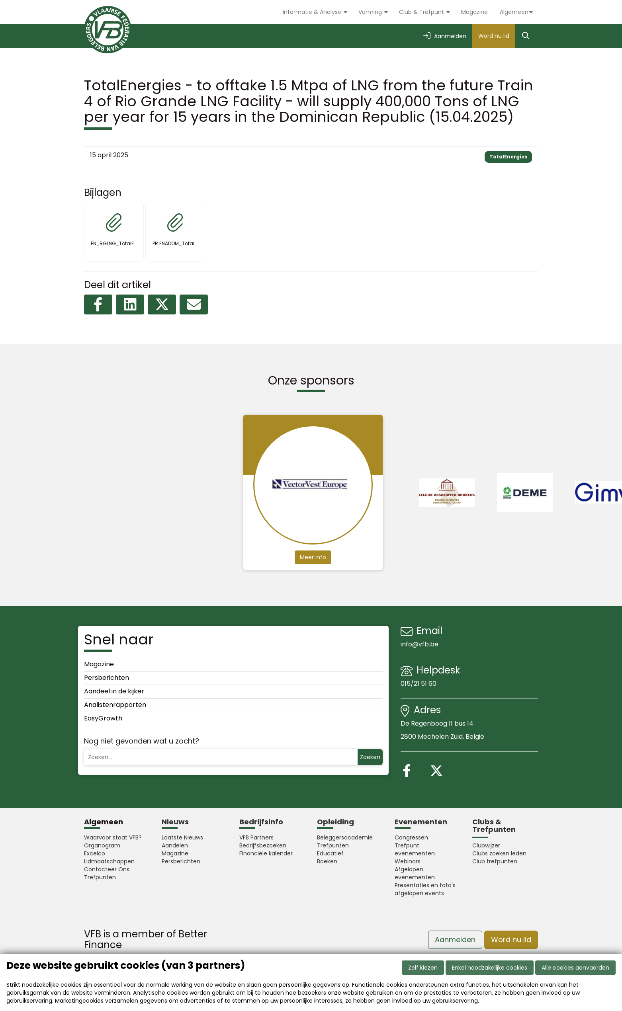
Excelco (94, 853)
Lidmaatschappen (109, 861)
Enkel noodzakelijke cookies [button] (489, 968)
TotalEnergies (508, 156)
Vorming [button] (370, 12)
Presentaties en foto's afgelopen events (425, 889)
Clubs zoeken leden (499, 853)
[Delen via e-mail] (194, 304)
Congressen (411, 837)
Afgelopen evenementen (415, 873)
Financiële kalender (266, 853)
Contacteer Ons (106, 869)
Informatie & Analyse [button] (313, 12)
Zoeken (370, 757)
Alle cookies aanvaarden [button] (575, 968)
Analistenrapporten (115, 704)
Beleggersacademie (345, 837)
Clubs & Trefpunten (494, 826)
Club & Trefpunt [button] (422, 12)
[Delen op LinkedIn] (130, 304)
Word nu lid (493, 36)
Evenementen (421, 822)
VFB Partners (256, 837)
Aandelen (175, 845)
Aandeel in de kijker (114, 691)
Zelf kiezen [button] (423, 968)
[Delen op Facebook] (98, 304)
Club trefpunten (494, 861)
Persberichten (106, 677)
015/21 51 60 (419, 683)
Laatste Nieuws (182, 837)
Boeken (327, 861)
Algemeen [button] (514, 12)
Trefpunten (100, 877)
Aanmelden (455, 940)
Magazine (474, 12)
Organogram (102, 845)
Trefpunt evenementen (415, 849)
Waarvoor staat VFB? (113, 837)
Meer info (313, 557)
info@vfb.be (419, 644)
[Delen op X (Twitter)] (162, 304)
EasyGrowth (103, 718)
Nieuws (175, 822)
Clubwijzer (486, 845)
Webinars (408, 861)
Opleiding (335, 822)
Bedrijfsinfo (261, 822)
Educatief (330, 853)
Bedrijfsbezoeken (262, 845)
